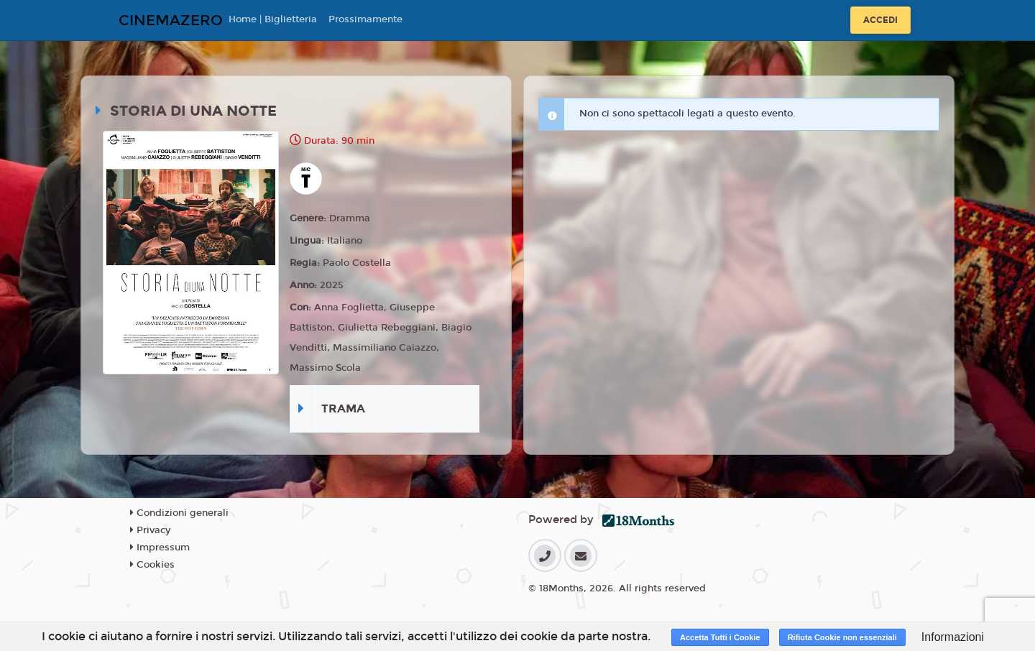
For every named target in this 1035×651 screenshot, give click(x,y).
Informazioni (952, 637)
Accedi (880, 20)
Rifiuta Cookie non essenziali (842, 637)
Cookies (152, 565)
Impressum (160, 547)
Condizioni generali (179, 513)
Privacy (150, 530)
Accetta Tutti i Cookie (720, 637)
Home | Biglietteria (273, 19)
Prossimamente (365, 19)
